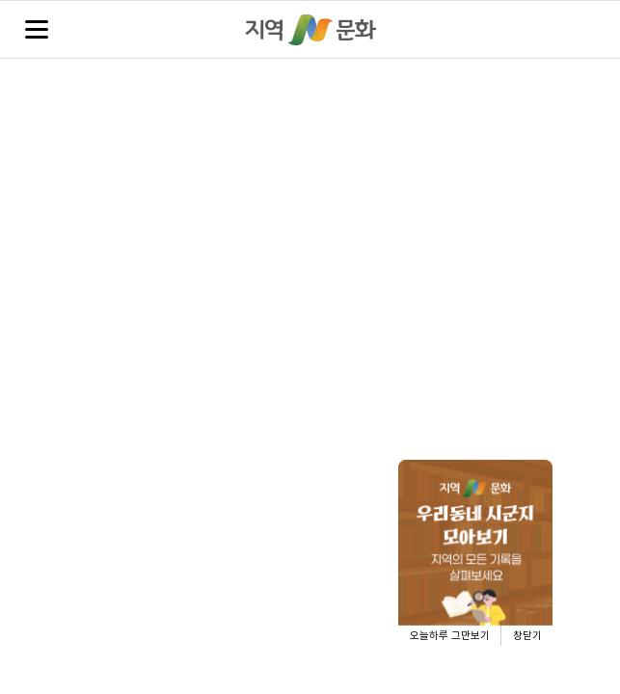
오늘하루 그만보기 (450, 635)
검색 (583, 30)
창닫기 (527, 635)
